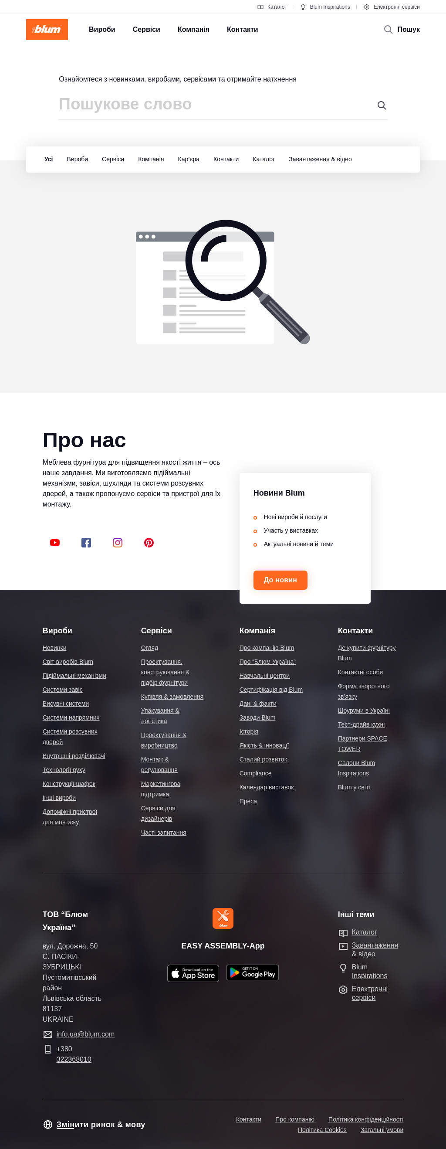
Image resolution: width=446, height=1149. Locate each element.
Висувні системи (66, 703)
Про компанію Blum (267, 647)
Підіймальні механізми (74, 675)
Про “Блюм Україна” (268, 661)
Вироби (57, 630)
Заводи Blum (258, 717)
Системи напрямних (71, 717)
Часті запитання (163, 832)
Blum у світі (354, 787)
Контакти (355, 630)
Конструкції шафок (69, 783)
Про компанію (294, 1119)
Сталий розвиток (263, 759)
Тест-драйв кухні (361, 724)
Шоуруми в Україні (364, 710)
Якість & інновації (264, 745)
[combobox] (223, 107)
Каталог (272, 6)
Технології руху (64, 769)
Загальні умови (382, 1129)
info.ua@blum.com (86, 1034)
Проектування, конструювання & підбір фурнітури (165, 672)
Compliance (256, 773)
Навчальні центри (265, 675)
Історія (249, 731)
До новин (280, 580)
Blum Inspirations (325, 6)
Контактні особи (360, 672)
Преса (248, 801)
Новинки (55, 647)
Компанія (257, 630)
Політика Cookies (322, 1129)
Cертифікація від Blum (271, 689)
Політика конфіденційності (365, 1119)
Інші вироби (59, 797)
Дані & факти (258, 703)
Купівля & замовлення (172, 696)
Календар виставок (267, 787)
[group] (46, 159)
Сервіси (156, 630)
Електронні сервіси (391, 6)
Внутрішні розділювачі (74, 755)
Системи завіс (63, 689)
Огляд (150, 647)
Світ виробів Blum (68, 661)
